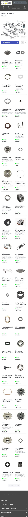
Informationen (4, 500)
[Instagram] (12, 494)
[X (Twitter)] (8, 494)
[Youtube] (19, 494)
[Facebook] (4, 494)
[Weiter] (17, 485)
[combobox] (20, 2)
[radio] (22, 42)
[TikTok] (15, 494)
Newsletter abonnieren (6, 512)
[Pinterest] (23, 494)
